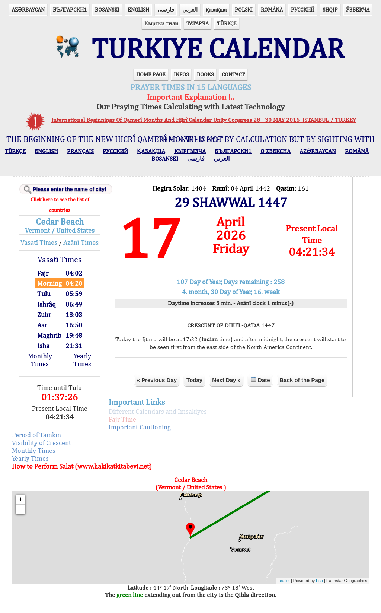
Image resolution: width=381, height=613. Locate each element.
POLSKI (244, 9)
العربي (190, 9)
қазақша (216, 9)
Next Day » (226, 380)
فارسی (165, 9)
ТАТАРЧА (197, 23)
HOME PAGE (151, 74)
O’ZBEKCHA (275, 151)
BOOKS (205, 74)
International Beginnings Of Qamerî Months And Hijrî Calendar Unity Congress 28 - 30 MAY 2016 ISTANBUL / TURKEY (203, 119)
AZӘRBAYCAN (28, 9)
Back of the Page (302, 380)
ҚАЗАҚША (151, 151)
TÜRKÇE (227, 23)
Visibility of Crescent (41, 443)
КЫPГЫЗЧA (190, 151)
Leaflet (284, 580)
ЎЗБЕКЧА (357, 9)
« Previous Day (157, 380)
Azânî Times (81, 242)
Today (194, 380)
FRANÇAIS (80, 151)
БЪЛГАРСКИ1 (70, 9)
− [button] (21, 509)
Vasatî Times (38, 242)
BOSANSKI (107, 9)
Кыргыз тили (161, 23)
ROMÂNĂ (272, 9)
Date (260, 379)
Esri (319, 580)
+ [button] (21, 499)
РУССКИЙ (302, 9)
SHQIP (330, 9)
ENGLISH (138, 9)
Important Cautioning (140, 427)
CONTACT (233, 74)
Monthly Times (40, 360)
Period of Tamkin (36, 435)
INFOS (181, 74)
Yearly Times (82, 360)
